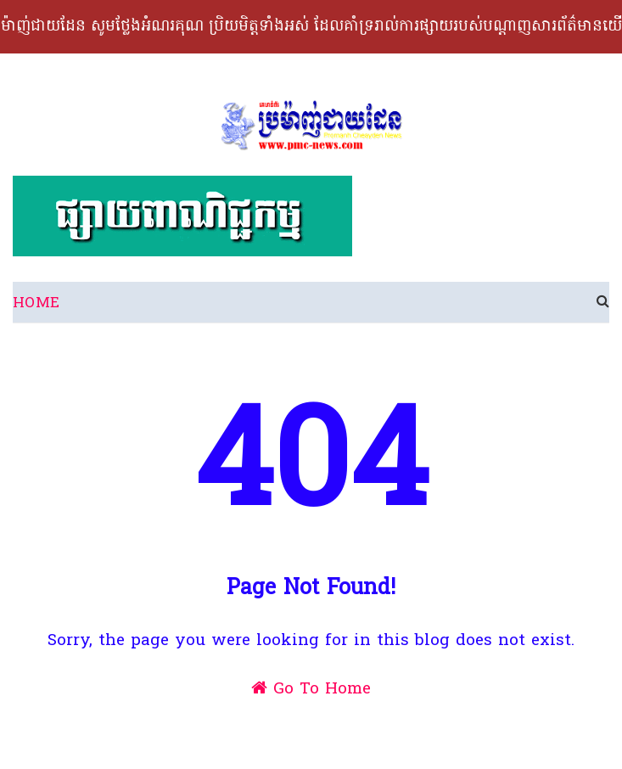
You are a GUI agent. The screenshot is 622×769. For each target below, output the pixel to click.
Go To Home (311, 689)
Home (36, 303)
